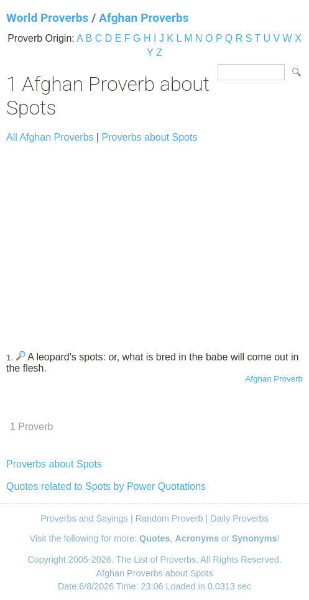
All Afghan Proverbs (50, 137)
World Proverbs (47, 18)
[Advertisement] (154, 241)
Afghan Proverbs (143, 18)
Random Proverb (169, 518)
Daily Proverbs (239, 518)
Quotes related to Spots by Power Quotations (106, 486)
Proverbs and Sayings (84, 518)
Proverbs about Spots (150, 137)
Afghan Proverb (274, 378)
